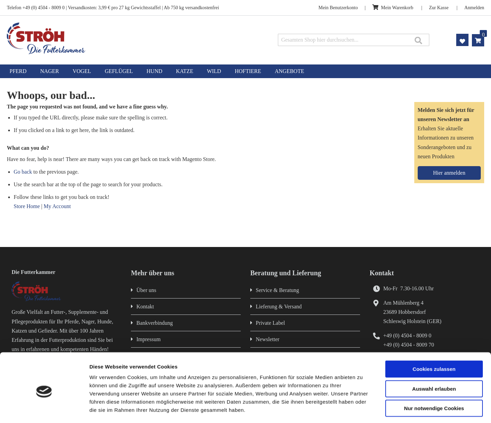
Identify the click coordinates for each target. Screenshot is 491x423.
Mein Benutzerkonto (338, 7)
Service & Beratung (277, 290)
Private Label (270, 323)
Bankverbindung (154, 323)
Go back (23, 172)
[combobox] (353, 40)
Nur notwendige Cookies (434, 379)
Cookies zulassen (434, 340)
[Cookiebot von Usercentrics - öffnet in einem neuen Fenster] (44, 410)
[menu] (245, 71)
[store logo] (101, 38)
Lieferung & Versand (279, 306)
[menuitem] (18, 71)
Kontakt (145, 306)
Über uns (146, 290)
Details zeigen (362, 409)
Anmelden (474, 7)
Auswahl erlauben (434, 360)
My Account (57, 206)
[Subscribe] (449, 173)
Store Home (27, 206)
